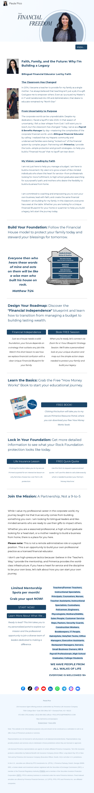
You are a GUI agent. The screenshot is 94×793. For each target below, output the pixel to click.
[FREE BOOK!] (64, 405)
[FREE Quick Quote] (67, 461)
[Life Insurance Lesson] (26, 461)
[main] (54, 135)
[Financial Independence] (26, 332)
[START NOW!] (26, 607)
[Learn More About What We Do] (26, 616)
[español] (81, 47)
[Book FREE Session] (67, 332)
